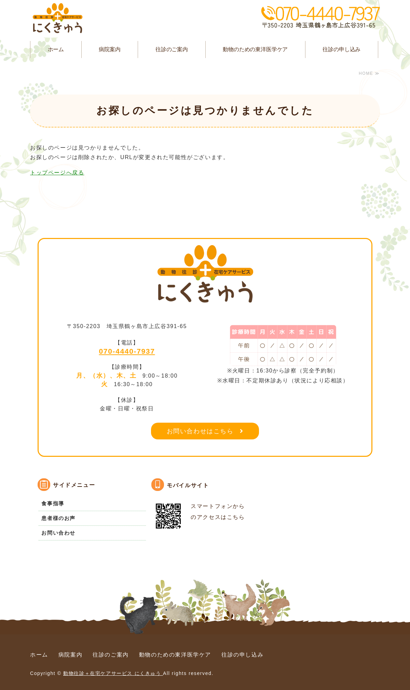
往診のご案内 (171, 49)
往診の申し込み (341, 49)
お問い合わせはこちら (200, 431)
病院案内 (109, 49)
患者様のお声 (58, 518)
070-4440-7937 (127, 351)
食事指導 (52, 503)
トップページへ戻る (57, 172)
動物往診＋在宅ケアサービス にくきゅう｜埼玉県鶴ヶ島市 (57, 19)
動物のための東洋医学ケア (255, 49)
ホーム (56, 49)
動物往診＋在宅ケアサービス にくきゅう (113, 673)
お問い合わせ (58, 533)
